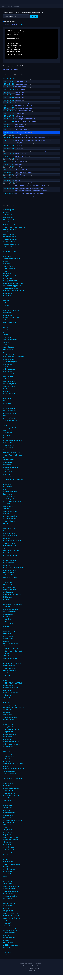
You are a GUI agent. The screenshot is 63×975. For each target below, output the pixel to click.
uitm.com (6, 908)
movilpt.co (6, 330)
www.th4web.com (9, 528)
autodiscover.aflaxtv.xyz (11, 467)
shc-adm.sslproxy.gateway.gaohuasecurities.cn (32, 138)
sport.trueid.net (8, 815)
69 (10, 180)
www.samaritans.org (10, 658)
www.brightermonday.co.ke (25, 119)
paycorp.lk (6, 474)
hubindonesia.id (8, 563)
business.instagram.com (11, 472)
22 (13, 135)
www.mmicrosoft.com (10, 837)
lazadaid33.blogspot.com (11, 452)
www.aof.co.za (8, 430)
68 (10, 177)
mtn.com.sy (7, 565)
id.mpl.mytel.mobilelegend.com (13, 357)
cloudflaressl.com (9, 756)
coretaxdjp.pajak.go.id (10, 560)
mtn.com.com (7, 737)
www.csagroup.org (9, 705)
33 (10, 164)
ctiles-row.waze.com (10, 773)
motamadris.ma (8, 884)
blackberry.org (8, 898)
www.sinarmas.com (9, 612)
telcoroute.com (8, 906)
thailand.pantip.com (9, 229)
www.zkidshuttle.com (10, 477)
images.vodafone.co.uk (11, 741)
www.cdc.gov (7, 271)
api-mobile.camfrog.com (11, 928)
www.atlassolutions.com (11, 891)
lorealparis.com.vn (21, 153)
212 (10, 113)
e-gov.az (6, 325)
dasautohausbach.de (10, 553)
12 (10, 156)
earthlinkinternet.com (10, 408)
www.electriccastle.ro (10, 913)
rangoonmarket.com (10, 518)
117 (13, 172)
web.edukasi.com (9, 631)
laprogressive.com (9, 938)
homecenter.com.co (22, 79)
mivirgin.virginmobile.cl (11, 609)
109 (10, 79)
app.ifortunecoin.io (9, 393)
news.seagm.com (9, 224)
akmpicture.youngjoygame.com (13, 768)
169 (10, 103)
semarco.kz (7, 675)
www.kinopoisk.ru (9, 942)
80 (13, 92)
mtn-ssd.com (7, 435)
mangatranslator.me (9, 665)
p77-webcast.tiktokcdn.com (12, 820)
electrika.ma (7, 690)
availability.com (8, 639)
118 (13, 129)
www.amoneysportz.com (11, 700)
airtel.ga (5, 406)
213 (10, 116)
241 (10, 129)
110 (10, 81)
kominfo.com (7, 582)
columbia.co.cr (8, 447)
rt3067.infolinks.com (10, 825)
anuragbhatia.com (9, 933)
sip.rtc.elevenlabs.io (9, 359)
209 (13, 79)
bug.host (6, 212)
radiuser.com (7, 808)
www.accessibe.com (10, 668)
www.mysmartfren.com (11, 550)
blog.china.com (8, 403)
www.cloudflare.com (10, 536)
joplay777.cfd (7, 366)
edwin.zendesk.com (9, 624)
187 (10, 105)
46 (10, 169)
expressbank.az (8, 783)
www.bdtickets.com (9, 670)
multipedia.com (8, 379)
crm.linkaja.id (7, 425)
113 (13, 124)
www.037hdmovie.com (10, 577)
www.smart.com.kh (9, 386)
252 (10, 140)
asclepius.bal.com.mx (10, 903)
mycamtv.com (7, 433)
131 (13, 103)
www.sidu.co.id (8, 619)
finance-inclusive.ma (10, 526)
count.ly (5, 827)
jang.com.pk (19, 159)
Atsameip (16, 6)
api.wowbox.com (8, 805)
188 (10, 108)
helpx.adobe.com (9, 822)
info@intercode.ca (34, 968)
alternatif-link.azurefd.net (11, 482)
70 (10, 183)
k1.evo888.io (7, 504)
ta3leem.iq (6, 538)
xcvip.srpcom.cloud (22, 151)
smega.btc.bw (7, 462)
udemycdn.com (8, 315)
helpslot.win (7, 761)
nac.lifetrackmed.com (10, 803)
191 (13, 89)
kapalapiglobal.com (9, 727)
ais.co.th (18, 180)
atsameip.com (7, 879)
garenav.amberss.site (10, 570)
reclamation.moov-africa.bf (12, 540)
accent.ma (6, 935)
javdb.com (6, 264)
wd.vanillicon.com (9, 771)
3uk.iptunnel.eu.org (22, 103)
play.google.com (8, 460)
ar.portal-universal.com (11, 317)
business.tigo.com (9, 369)
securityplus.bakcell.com (11, 310)
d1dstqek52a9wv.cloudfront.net (13, 707)
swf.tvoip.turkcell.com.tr (11, 244)
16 (7, 79)
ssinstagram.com (8, 842)
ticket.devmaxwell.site (10, 688)
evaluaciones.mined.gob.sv (12, 744)
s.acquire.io (7, 580)
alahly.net (6, 300)
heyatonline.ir (7, 398)
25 (10, 161)
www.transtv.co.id (9, 751)
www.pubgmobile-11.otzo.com (13, 428)
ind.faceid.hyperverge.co (11, 648)
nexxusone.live (8, 862)
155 (10, 95)
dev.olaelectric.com (9, 413)
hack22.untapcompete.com (12, 945)
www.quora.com (8, 349)
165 (10, 100)
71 (13, 169)
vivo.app (6, 776)
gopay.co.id (7, 273)
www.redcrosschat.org (10, 288)
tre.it (4, 416)
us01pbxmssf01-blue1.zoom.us (13, 575)
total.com (18, 145)
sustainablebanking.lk (10, 420)
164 (10, 97)
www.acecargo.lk (9, 852)
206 (13, 183)
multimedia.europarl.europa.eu (13, 290)
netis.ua (5, 766)
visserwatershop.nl (9, 237)
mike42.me (6, 626)
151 (10, 92)
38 (13, 159)
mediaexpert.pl (8, 636)
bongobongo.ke (8, 685)
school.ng (6, 646)
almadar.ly (6, 335)
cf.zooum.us (7, 952)
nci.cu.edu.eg (7, 739)
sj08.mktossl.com (21, 183)
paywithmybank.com (10, 869)
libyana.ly (6, 450)
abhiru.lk (6, 558)
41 (13, 95)
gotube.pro (6, 940)
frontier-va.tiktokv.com (10, 374)
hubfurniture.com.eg (10, 555)
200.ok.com (7, 697)
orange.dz (6, 616)
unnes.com (6, 786)
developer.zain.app (10, 69)
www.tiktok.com (8, 445)
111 (10, 84)
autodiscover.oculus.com (11, 259)
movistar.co (7, 465)
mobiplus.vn (7, 844)
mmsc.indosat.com (9, 673)
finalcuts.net (7, 256)
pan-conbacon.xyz (9, 587)
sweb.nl (5, 298)
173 (13, 105)
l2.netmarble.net (8, 790)
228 (10, 124)
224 (10, 119)
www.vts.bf (7, 923)
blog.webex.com (8, 347)
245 (13, 145)
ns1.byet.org (7, 710)
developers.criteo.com (11, 24)
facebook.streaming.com (11, 918)
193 (13, 164)
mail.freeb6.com (8, 217)
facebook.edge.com (9, 241)
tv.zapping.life (7, 337)
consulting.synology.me (11, 788)
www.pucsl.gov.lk (9, 754)
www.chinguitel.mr (9, 411)
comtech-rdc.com (9, 813)
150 (10, 89)
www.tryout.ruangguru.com (12, 286)
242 (10, 132)
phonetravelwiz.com (10, 251)
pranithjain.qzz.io (8, 719)
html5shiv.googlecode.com (12, 499)
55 (13, 137)
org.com (6, 859)
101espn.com (7, 442)
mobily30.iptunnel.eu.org (24, 143)
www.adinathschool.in (10, 572)
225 (10, 121)
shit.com (6, 781)
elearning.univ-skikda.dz (11, 915)
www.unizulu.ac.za (9, 874)
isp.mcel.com (7, 715)
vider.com (6, 653)
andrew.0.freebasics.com (11, 222)
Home (3, 6)
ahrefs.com (6, 759)
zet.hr (5, 621)
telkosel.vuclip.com (9, 533)
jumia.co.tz (19, 97)
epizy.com (6, 391)
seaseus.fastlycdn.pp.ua (11, 930)
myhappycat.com (8, 234)
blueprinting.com (8, 210)
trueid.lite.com (8, 585)
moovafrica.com (8, 893)
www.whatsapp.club (10, 239)
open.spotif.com (8, 722)
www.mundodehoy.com (11, 643)
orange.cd (6, 712)
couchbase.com (8, 849)
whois (21, 24)
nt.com (5, 389)
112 (10, 87)
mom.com (6, 656)
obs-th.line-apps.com (10, 322)
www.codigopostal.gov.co (11, 864)
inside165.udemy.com (10, 798)
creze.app (6, 509)
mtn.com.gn (7, 854)
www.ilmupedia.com (10, 511)
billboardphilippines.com (11, 254)
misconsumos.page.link (11, 795)
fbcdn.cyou (6, 947)
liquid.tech (6, 955)
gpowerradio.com (9, 418)
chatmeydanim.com (9, 303)
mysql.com (6, 548)
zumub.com (7, 344)
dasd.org (18, 177)
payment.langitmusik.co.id (12, 594)
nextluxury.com (8, 293)
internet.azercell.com (10, 717)
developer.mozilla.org (10, 281)
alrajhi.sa (6, 261)
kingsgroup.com (8, 214)
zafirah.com (7, 634)
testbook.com (7, 320)
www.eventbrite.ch (9, 521)
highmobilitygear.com (23, 172)
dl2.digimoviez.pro (9, 531)
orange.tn (6, 866)
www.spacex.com (9, 219)
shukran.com (19, 124)
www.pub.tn (7, 817)
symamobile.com (8, 266)
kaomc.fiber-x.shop (9, 800)
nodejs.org (19, 113)
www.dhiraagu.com (9, 384)
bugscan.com (7, 832)
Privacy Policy (27, 966)
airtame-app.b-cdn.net (10, 839)
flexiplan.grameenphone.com (13, 283)
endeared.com (8, 602)
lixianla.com (19, 89)
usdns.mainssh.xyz (9, 545)
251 (10, 137)
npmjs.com (6, 396)
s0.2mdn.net (7, 695)
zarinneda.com (8, 364)
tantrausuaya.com (9, 278)
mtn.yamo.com (8, 881)
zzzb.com (6, 514)
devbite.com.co (8, 597)
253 (10, 148)
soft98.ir (5, 920)
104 (4, 79)
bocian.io (6, 876)
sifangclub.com (8, 732)
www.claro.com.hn (9, 793)
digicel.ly (6, 641)
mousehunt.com (8, 901)
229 (10, 127)
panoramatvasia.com (10, 734)
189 (10, 111)
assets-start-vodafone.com (12, 308)
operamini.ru (7, 678)
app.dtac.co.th (8, 592)
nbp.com (6, 327)
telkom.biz (6, 950)
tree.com (6, 523)
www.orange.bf (8, 506)
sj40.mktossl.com (36, 183)
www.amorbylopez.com (23, 105)
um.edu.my (6, 702)
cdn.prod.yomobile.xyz (10, 896)
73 (13, 177)
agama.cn (6, 680)
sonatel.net (6, 607)
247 (13, 119)
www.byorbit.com (9, 543)
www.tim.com (7, 749)
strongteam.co (8, 830)
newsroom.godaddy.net (11, 516)
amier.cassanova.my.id (39, 151)
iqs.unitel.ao (7, 313)
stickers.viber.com (9, 889)
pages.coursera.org (40, 185)
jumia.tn (18, 164)
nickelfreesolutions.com (11, 249)
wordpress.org (8, 911)
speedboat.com (8, 246)
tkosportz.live (7, 494)
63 (10, 175)
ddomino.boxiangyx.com (11, 401)
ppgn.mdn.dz (7, 487)
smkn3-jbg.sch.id (9, 496)
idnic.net (6, 305)
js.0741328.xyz (20, 135)
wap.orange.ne (8, 376)
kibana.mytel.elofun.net (11, 729)
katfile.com (6, 469)
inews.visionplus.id (9, 589)
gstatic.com (7, 484)
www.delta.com (8, 232)
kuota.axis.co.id (8, 614)
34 (10, 167)
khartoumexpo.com (9, 268)
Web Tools (9, 6)
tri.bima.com (7, 599)
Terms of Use (36, 966)
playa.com (6, 423)
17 (7, 151)
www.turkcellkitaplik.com (11, 886)
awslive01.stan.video (10, 492)
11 (10, 153)
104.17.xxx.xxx (7, 629)
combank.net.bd (8, 847)
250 (10, 135)
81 (13, 151)
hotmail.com (7, 295)
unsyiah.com (7, 835)
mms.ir (5, 489)
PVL (35, 970)
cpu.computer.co (8, 925)
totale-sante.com (8, 746)
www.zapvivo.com (9, 381)
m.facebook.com (8, 871)
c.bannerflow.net (21, 169)
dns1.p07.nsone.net (9, 276)
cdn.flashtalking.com (10, 362)
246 (13, 97)
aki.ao (5, 332)
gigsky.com (7, 810)
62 (10, 172)
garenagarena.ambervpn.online (13, 567)
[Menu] (59, 2)
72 (10, 193)
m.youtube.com (8, 371)
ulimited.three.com (9, 857)
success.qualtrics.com (23, 185)
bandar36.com (8, 724)
